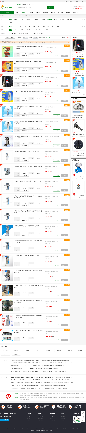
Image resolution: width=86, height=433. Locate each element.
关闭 (68, 42)
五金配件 (16, 350)
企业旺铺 (64, 55)
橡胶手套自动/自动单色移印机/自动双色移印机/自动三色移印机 (56, 363)
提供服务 (21, 29)
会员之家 (68, 12)
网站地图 (43, 428)
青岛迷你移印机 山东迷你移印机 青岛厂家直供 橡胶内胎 (53, 371)
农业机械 (59, 350)
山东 (25, 26)
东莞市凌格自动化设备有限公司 (52, 136)
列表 (68, 37)
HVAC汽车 (5, 350)
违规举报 (63, 420)
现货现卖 (29, 4)
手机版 (2, 1)
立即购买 (57, 55)
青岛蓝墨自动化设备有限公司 (51, 151)
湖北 (30, 26)
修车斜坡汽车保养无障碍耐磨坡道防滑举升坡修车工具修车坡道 (53, 388)
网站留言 (63, 416)
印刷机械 (25, 15)
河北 (53, 26)
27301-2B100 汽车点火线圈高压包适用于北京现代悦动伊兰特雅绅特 (78, 136)
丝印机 (55, 19)
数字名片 (75, 12)
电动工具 (38, 350)
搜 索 (50, 7)
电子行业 (48, 350)
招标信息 (38, 12)
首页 (17, 12)
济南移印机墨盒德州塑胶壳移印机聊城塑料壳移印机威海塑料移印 (78, 94)
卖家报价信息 (40, 420)
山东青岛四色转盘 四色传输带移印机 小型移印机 (28, 181)
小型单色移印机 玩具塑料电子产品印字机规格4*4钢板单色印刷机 (25, 365)
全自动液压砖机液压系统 (37, 33)
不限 (11, 19)
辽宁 (63, 26)
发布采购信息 (40, 416)
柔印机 (21, 19)
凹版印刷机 (28, 19)
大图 (64, 37)
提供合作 (41, 29)
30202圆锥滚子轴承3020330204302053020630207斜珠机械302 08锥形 (78, 117)
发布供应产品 (52, 416)
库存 (47, 29)
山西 (39, 26)
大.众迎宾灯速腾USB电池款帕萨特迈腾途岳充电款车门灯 (24, 388)
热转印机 (43, 19)
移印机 (30, 15)
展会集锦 (45, 12)
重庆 (58, 26)
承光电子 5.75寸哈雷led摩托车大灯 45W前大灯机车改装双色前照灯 (78, 155)
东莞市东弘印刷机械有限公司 (51, 256)
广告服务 (63, 418)
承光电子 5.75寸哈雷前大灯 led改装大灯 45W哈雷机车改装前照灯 (25, 382)
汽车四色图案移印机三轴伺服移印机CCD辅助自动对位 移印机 (78, 56)
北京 (67, 26)
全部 (11, 29)
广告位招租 (36, 428)
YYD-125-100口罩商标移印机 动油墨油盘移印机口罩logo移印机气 (78, 75)
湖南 (44, 26)
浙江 (15, 26)
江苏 (34, 26)
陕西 (49, 26)
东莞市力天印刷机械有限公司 (51, 331)
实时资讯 (33, 4)
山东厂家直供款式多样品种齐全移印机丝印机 (27, 151)
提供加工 (35, 29)
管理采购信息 (40, 418)
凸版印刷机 (62, 19)
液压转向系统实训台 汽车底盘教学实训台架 (19, 33)
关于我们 (28, 418)
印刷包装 (20, 15)
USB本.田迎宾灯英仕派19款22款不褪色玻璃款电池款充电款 (24, 385)
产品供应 (19, 4)
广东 (20, 26)
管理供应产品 (52, 418)
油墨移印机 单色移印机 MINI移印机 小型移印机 (28, 255)
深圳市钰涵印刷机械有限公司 (51, 301)
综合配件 (16, 354)
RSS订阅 (72, 428)
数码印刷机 (36, 19)
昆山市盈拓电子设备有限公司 (51, 77)
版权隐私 (28, 420)
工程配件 (27, 350)
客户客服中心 (5, 419)
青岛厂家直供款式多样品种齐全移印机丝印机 (27, 226)
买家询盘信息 (52, 420)
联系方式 (28, 416)
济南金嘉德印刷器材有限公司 (51, 92)
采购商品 (24, 4)
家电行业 (80, 350)
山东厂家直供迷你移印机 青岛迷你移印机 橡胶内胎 (29, 166)
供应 (15, 29)
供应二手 (28, 29)
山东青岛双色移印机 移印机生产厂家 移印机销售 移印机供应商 (25, 371)
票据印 (11, 22)
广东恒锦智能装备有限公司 (51, 47)
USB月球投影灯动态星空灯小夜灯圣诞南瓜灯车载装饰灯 (52, 385)
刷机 (16, 22)
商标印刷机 (69, 19)
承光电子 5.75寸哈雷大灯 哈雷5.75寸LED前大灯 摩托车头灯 (56, 379)
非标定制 (6, 354)
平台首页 (65, 1)
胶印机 (15, 19)
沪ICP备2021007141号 (50, 430)
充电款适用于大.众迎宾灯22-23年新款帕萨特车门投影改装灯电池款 (58, 382)
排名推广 (50, 428)
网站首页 (7, 428)
